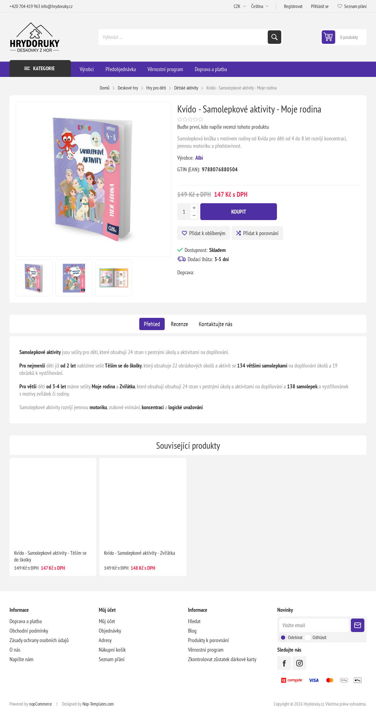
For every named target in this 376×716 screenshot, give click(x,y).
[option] (34, 278)
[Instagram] (299, 663)
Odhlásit (319, 637)
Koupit (238, 211)
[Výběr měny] (240, 6)
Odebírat (295, 637)
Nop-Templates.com (98, 704)
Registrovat (293, 6)
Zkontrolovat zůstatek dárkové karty (222, 659)
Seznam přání (112, 659)
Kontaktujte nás (215, 324)
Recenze (179, 324)
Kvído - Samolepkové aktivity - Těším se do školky (50, 556)
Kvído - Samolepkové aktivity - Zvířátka (139, 553)
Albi (199, 157)
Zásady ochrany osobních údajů (39, 640)
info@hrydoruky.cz (57, 6)
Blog (192, 630)
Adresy (105, 640)
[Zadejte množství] (184, 211)
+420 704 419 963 (25, 6)
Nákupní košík (112, 649)
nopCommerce (40, 704)
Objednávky (110, 630)
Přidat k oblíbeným (207, 233)
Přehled (152, 324)
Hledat (274, 37)
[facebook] (284, 663)
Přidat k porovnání (260, 233)
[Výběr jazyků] (259, 6)
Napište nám (21, 659)
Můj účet (107, 621)
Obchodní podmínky (29, 630)
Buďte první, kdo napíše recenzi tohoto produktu (223, 126)
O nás (15, 649)
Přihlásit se (320, 6)
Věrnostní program (206, 649)
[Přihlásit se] (314, 625)
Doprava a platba (26, 621)
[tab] (152, 324)
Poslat (357, 625)
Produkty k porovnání (208, 640)
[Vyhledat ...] (184, 37)
